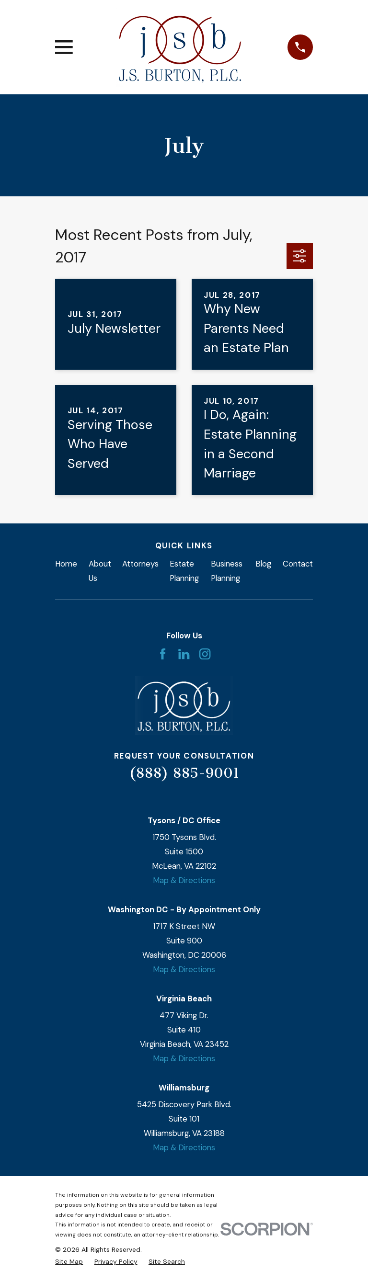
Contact (298, 563)
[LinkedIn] (183, 653)
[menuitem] (69, 1262)
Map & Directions (184, 880)
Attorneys (140, 563)
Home (66, 563)
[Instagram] (204, 653)
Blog (263, 563)
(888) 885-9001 (184, 773)
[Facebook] (162, 653)
